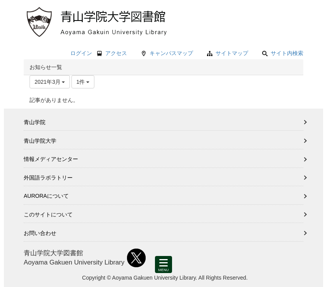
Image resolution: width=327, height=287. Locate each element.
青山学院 (34, 122)
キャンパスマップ (171, 53)
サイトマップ (232, 53)
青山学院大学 (40, 141)
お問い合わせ (40, 233)
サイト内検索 (282, 53)
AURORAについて (46, 196)
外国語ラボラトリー (48, 178)
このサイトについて (48, 214)
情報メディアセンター (51, 159)
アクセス (116, 53)
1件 (83, 82)
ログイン (81, 53)
